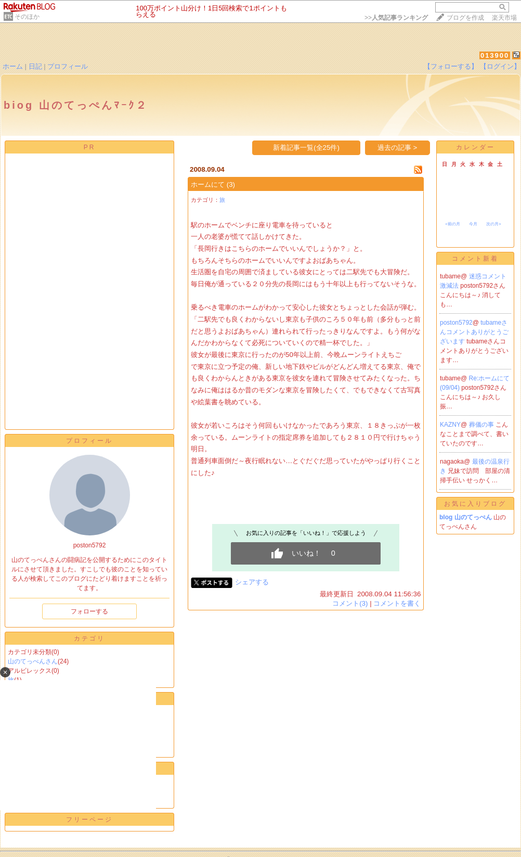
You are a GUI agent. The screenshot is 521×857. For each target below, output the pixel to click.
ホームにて (208, 184)
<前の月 (452, 224)
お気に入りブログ (475, 503)
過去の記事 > (397, 147)
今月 (473, 224)
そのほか (27, 16)
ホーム (13, 66)
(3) (231, 184)
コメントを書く (397, 603)
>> (396, 17)
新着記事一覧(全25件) (306, 147)
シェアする (252, 582)
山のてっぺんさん (33, 661)
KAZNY (450, 424)
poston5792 (456, 322)
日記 (35, 66)
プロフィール (67, 66)
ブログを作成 (465, 17)
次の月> (493, 224)
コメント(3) (350, 603)
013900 (494, 55)
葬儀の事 (482, 424)
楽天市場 (504, 17)
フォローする (89, 611)
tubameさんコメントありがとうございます (474, 332)
